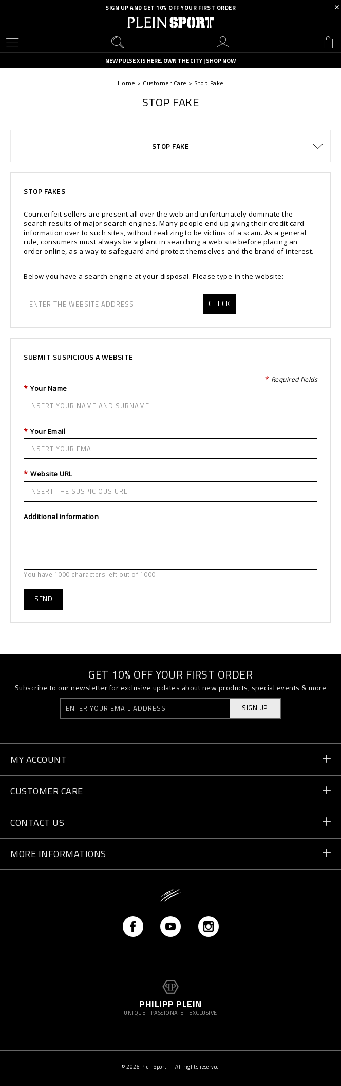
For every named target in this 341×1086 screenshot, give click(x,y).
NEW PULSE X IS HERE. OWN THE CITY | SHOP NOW (170, 61)
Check (219, 303)
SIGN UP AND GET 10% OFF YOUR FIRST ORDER (170, 7)
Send (43, 599)
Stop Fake (171, 145)
